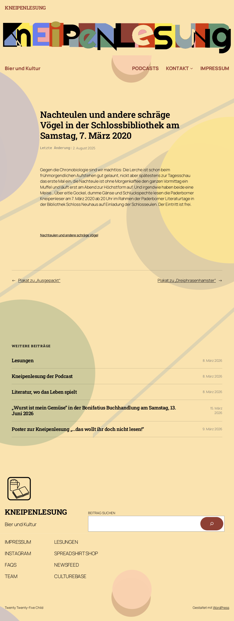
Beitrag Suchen (101, 512)
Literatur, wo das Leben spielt (44, 391)
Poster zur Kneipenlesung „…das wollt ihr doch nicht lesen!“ (78, 429)
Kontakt (177, 68)
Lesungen (22, 360)
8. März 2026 (212, 360)
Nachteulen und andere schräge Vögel (69, 234)
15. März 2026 (216, 410)
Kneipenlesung (25, 7)
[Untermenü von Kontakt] (191, 68)
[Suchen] (211, 523)
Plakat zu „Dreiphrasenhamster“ (187, 280)
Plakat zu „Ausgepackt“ (39, 280)
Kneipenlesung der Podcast (42, 376)
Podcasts (145, 68)
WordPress (221, 607)
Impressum (214, 68)
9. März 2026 (212, 428)
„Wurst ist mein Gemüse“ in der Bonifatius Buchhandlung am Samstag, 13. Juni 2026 (94, 410)
